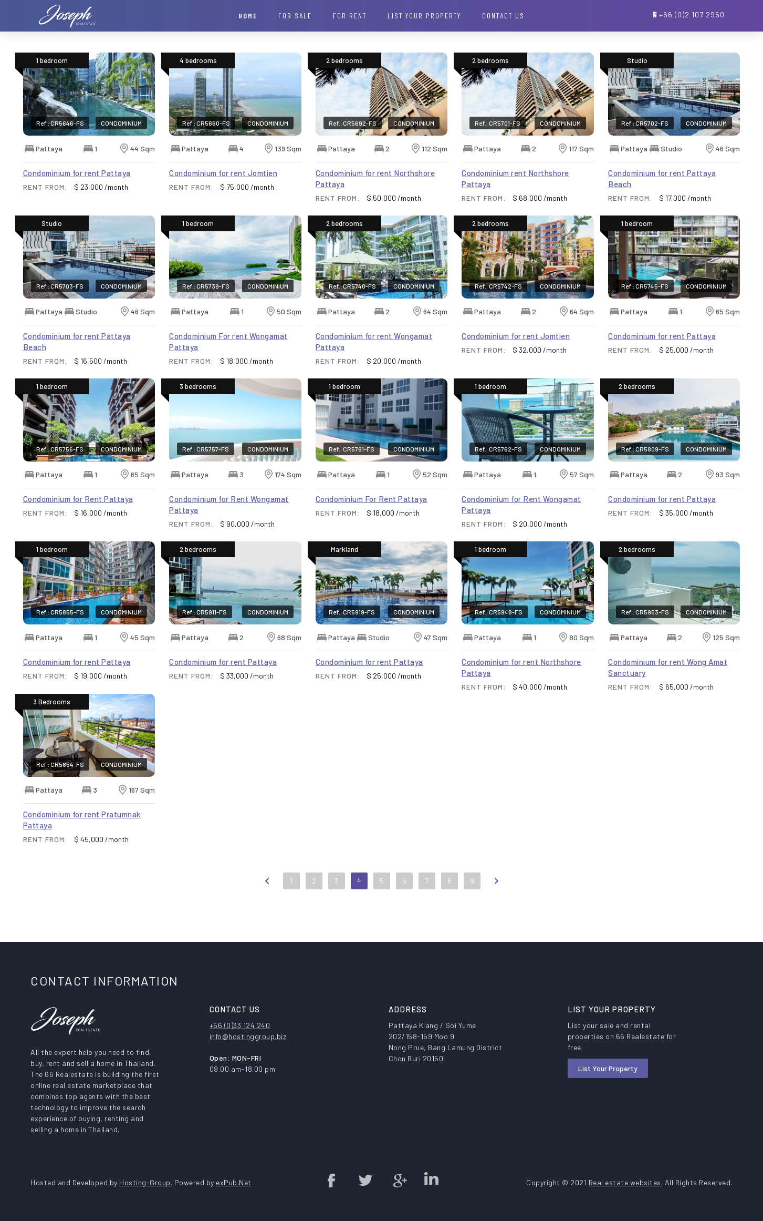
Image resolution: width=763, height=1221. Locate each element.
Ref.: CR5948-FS (498, 611)
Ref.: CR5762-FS (498, 449)
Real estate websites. (626, 1182)
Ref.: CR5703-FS (59, 286)
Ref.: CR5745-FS (644, 286)
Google (398, 1180)
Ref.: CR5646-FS (60, 123)
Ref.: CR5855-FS (60, 611)
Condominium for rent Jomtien (223, 173)
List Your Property (607, 1068)
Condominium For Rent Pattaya (371, 499)
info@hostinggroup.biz (248, 1036)
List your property (424, 15)
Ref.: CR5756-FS (59, 449)
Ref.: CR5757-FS (205, 449)
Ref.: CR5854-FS (60, 764)
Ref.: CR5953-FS (645, 611)
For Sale (295, 15)
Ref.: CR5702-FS (644, 123)
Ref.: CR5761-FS (351, 449)
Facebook (331, 1180)
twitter (364, 1180)
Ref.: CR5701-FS (497, 123)
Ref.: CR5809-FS (645, 449)
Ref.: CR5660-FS (206, 123)
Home (247, 15)
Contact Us (503, 15)
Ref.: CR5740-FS (352, 286)
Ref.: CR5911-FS (204, 611)
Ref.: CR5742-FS (498, 286)
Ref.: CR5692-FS (353, 123)
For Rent (350, 15)
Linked (431, 1180)
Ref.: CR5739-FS (205, 286)
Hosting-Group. (145, 1182)
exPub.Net (234, 1182)
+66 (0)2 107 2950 (692, 14)
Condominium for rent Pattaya (77, 173)
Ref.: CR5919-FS (352, 611)
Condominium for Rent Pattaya (78, 499)
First (247, 880)
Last (516, 880)
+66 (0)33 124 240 (240, 1025)
